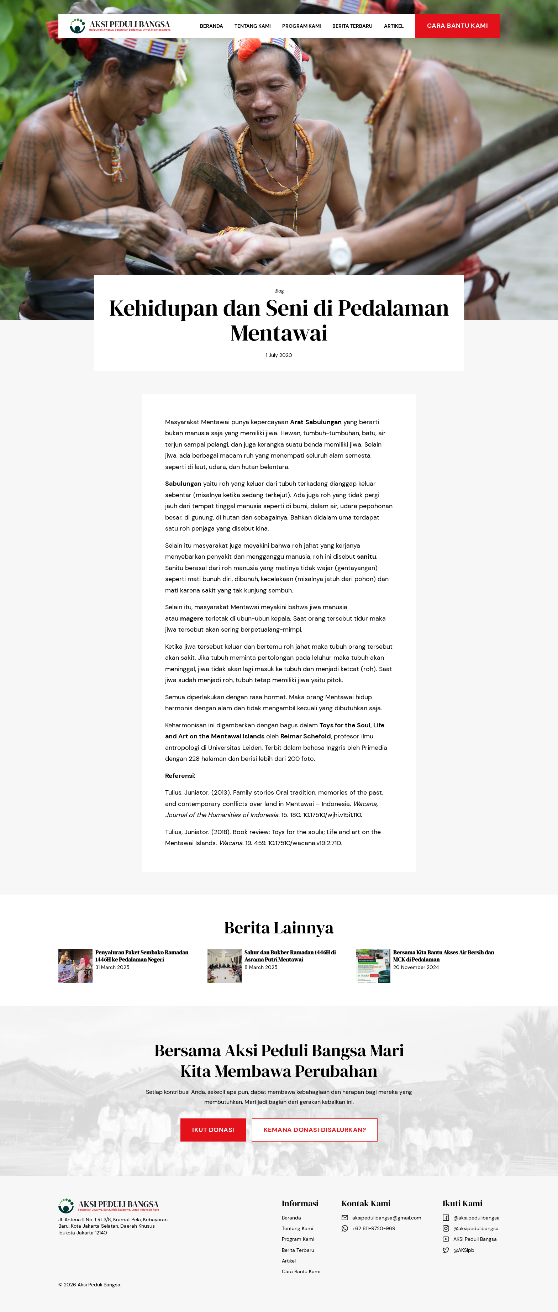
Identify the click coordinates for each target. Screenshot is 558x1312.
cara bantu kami (457, 25)
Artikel (394, 26)
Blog (279, 291)
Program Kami (301, 26)
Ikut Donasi (213, 1130)
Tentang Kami (253, 26)
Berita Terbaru (352, 26)
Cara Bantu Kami (301, 1271)
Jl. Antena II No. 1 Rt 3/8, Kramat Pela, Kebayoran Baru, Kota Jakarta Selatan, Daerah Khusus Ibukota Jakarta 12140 (113, 1225)
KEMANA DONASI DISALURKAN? (315, 1130)
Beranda (211, 26)
